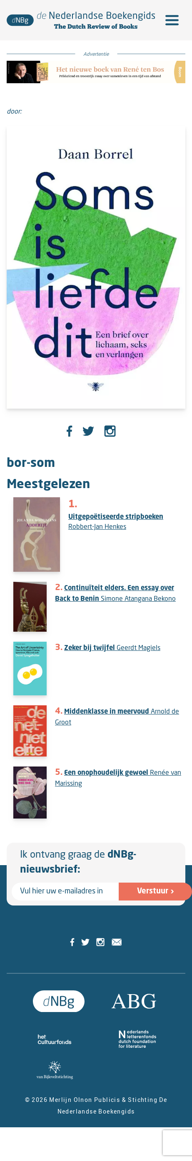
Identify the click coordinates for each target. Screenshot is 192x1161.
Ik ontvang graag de (78, 862)
